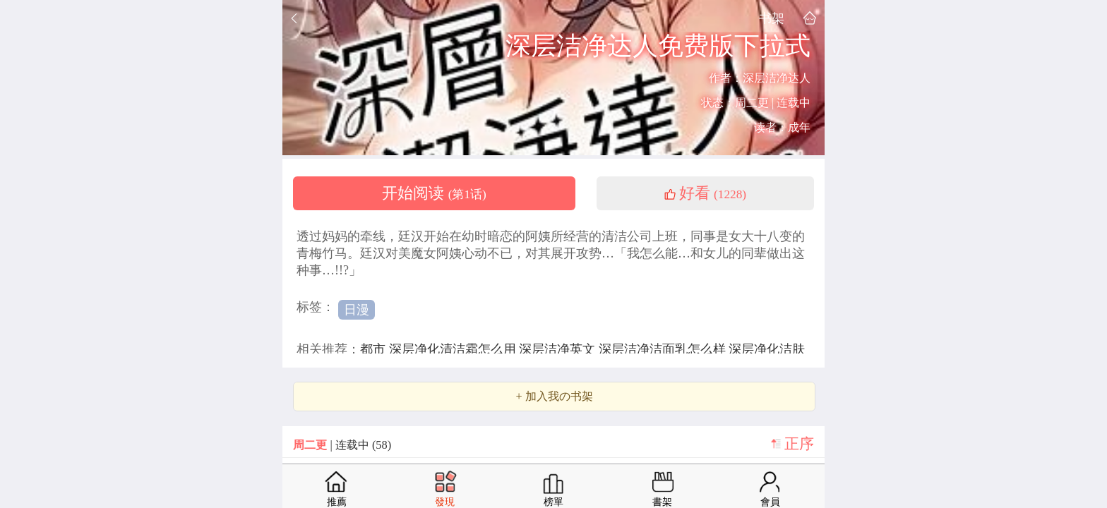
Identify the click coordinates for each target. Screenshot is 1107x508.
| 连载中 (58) (342, 445)
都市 (374, 349)
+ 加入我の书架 (553, 396)
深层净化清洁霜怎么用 (454, 349)
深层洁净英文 (559, 349)
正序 (799, 444)
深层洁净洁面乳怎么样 (664, 349)
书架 (771, 18)
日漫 (356, 310)
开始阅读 (434, 193)
